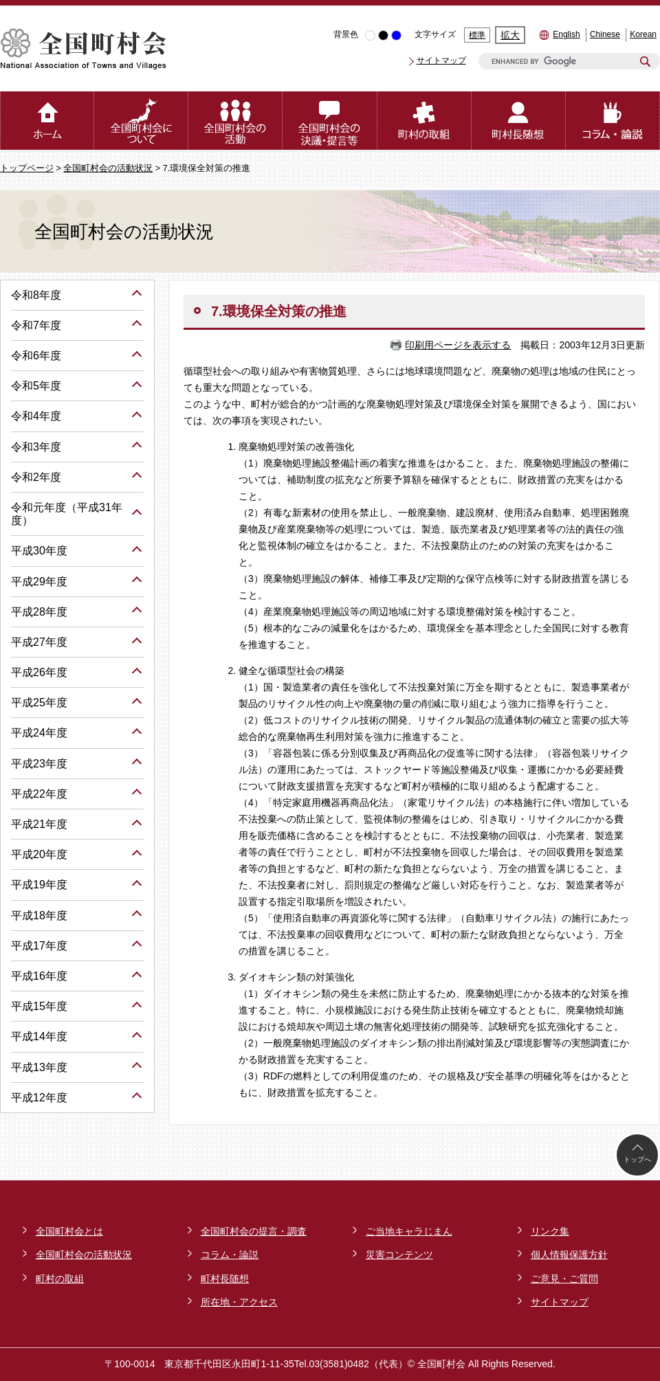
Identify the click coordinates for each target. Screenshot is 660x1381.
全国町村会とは (69, 1231)
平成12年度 (39, 1097)
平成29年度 (39, 581)
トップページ (27, 168)
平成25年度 (39, 702)
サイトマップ (441, 60)
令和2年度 (36, 477)
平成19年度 (39, 884)
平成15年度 (39, 1006)
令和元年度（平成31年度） (66, 514)
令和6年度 (36, 355)
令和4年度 (36, 416)
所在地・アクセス (239, 1301)
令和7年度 (36, 325)
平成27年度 (39, 642)
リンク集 (550, 1231)
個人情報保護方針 (569, 1254)
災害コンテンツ (399, 1254)
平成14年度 (39, 1036)
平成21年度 (39, 824)
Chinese (605, 34)
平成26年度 (39, 672)
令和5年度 (36, 386)
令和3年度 (36, 447)
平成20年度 (39, 854)
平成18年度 (39, 915)
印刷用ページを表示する (458, 344)
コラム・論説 (229, 1254)
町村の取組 (60, 1278)
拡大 (510, 35)
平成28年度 (39, 612)
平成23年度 (39, 764)
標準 (477, 35)
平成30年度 (39, 551)
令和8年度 (36, 295)
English (566, 34)
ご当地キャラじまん (409, 1231)
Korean (643, 34)
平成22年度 (39, 794)
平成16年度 (39, 976)
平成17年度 (39, 946)
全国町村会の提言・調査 (254, 1231)
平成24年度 (39, 733)
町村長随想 (225, 1278)
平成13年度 (39, 1067)
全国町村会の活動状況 (108, 168)
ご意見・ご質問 (564, 1278)
